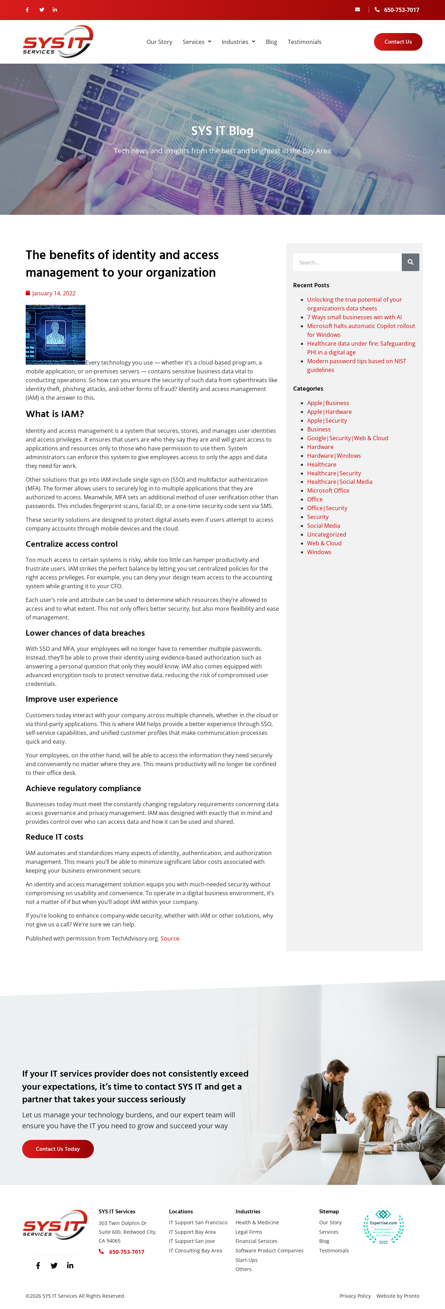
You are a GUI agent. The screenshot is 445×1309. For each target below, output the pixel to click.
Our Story (159, 42)
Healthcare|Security (334, 473)
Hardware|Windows (334, 456)
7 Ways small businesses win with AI (354, 317)
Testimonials (305, 42)
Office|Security (327, 508)
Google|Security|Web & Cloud (347, 438)
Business (319, 429)
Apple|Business (328, 403)
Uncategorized (326, 534)
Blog (271, 42)
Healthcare (321, 464)
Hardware (320, 447)
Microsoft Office (328, 490)
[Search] (410, 262)
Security (318, 517)
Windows (319, 552)
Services (197, 42)
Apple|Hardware (329, 412)
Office (315, 499)
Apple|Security (327, 420)
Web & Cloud (324, 543)
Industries (238, 42)
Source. (171, 938)
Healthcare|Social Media (340, 482)
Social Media (323, 526)
